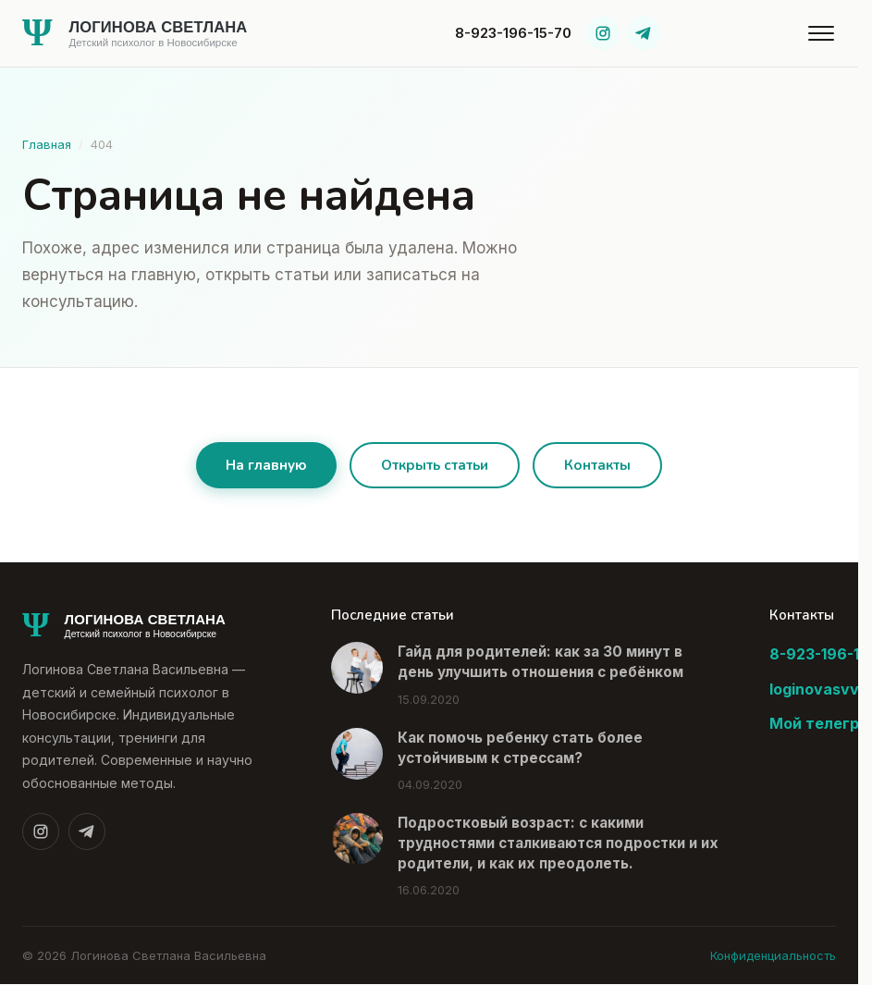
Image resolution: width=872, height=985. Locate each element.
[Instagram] (603, 33)
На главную (266, 465)
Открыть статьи (434, 465)
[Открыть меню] (821, 33)
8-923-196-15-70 (513, 33)
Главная (46, 144)
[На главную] (165, 34)
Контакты (597, 465)
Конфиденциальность (773, 955)
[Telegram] (643, 33)
